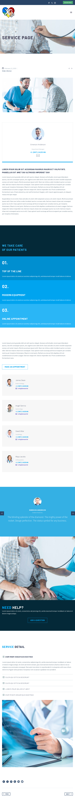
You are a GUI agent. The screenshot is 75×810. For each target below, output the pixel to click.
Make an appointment (15, 367)
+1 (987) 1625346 (38, 153)
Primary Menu (71, 12)
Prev (6, 795)
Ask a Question (37, 621)
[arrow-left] (2, 514)
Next (69, 795)
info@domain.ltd (23, 390)
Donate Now (68, 2)
